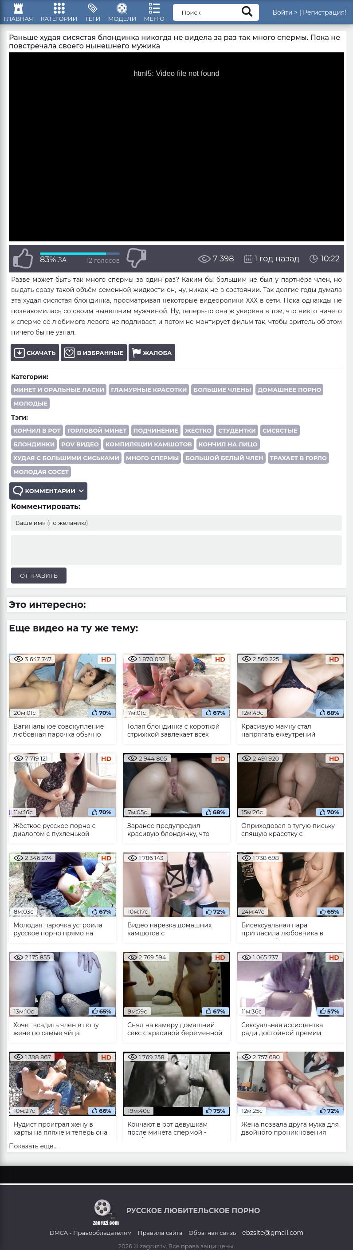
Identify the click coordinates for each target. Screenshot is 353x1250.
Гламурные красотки (149, 398)
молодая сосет (41, 480)
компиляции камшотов (149, 452)
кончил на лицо (228, 452)
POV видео (79, 452)
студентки (237, 438)
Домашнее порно (289, 398)
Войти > (295, 16)
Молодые (30, 411)
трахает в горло (298, 466)
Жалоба (152, 361)
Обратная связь (212, 1242)
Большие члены (222, 398)
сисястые (280, 438)
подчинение (155, 438)
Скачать (34, 361)
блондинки (34, 452)
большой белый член (224, 466)
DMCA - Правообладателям (91, 1242)
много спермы (152, 466)
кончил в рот (37, 438)
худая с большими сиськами (66, 466)
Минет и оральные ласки (58, 398)
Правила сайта (160, 1242)
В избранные (93, 361)
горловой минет (97, 438)
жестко (198, 438)
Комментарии (49, 501)
